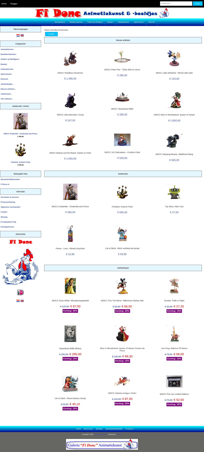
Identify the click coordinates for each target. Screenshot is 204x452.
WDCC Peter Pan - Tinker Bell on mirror (122, 70)
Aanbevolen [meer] (20, 106)
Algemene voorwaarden (10, 207)
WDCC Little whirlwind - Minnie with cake (174, 73)
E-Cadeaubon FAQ (8, 222)
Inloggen (13, 4)
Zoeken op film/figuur (95, 22)
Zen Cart (119, 434)
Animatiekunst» (7, 49)
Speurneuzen (138, 22)
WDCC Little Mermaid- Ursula (70, 115)
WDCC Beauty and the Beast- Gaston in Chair (70, 153)
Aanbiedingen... (7, 84)
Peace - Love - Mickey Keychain (70, 248)
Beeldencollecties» (8, 54)
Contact (4, 212)
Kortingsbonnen (7, 227)
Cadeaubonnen (123, 22)
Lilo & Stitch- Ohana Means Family (70, 398)
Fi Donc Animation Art (100, 434)
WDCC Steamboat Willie (122, 109)
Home (4, 4)
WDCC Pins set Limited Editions (174, 394)
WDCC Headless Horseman (70, 73)
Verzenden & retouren (10, 197)
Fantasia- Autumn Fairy (20, 152)
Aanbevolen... (6, 94)
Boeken (110, 22)
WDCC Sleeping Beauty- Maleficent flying (174, 154)
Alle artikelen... (7, 99)
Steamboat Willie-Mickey (70, 348)
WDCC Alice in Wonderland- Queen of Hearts (174, 115)
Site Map (99, 429)
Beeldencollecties (76, 22)
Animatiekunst (60, 22)
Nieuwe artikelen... (8, 89)
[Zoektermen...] (176, 3)
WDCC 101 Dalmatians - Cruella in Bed (122, 152)
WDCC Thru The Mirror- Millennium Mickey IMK (122, 301)
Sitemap (4, 217)
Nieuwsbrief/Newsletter (10, 179)
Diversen (151, 22)
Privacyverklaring (8, 202)
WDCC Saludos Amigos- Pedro (122, 393)
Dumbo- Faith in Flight (174, 301)
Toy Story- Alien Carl (174, 206)
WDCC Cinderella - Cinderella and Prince (21, 124)
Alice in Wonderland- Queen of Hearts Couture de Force (122, 349)
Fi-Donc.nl (5, 184)
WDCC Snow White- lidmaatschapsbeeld (70, 301)
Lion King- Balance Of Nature (174, 348)
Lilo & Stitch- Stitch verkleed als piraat (122, 248)
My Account (88, 429)
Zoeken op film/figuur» (10, 59)
